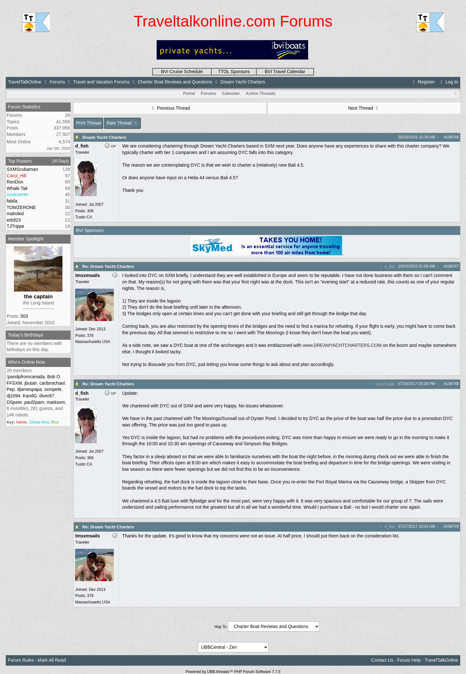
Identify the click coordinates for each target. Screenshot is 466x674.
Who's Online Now (26, 362)
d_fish (387, 266)
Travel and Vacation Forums (101, 81)
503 (24, 316)
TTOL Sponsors (234, 71)
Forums (57, 81)
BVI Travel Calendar (285, 71)
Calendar (231, 93)
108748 (452, 383)
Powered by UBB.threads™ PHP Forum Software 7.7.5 (232, 671)
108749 (452, 526)
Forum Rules (21, 660)
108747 (452, 266)
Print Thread (88, 123)
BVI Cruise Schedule (182, 71)
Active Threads (261, 93)
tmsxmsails (382, 384)
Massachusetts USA (92, 341)
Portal (189, 93)
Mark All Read (52, 660)
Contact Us (382, 660)
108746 (452, 137)
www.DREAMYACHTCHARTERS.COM (342, 345)
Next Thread (364, 108)
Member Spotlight (25, 238)
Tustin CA (83, 217)
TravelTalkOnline (24, 81)
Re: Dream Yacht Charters (108, 266)
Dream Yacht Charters (104, 137)
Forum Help (409, 660)
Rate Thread (122, 123)
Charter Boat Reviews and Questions (175, 81)
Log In (448, 81)
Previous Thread (170, 108)
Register (423, 81)
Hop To (220, 626)
